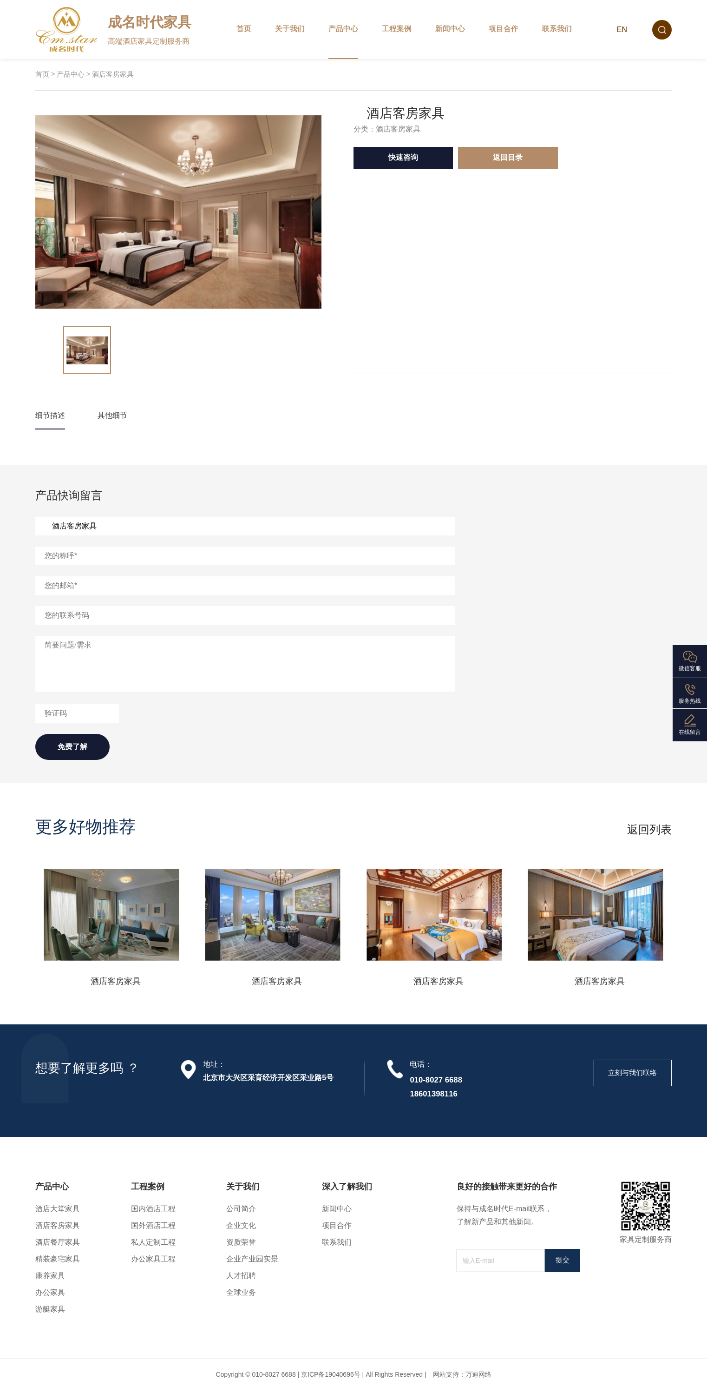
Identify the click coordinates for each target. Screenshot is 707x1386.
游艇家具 (50, 1309)
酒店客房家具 (113, 74)
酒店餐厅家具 (57, 1242)
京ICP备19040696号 (330, 1374)
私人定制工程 (153, 1242)
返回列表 (649, 829)
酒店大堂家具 (57, 1209)
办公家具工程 (153, 1259)
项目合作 (503, 29)
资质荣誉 (241, 1242)
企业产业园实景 (252, 1259)
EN (622, 29)
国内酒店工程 (153, 1209)
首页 (243, 29)
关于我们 (290, 29)
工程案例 (397, 29)
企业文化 (241, 1225)
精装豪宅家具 (57, 1259)
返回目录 (508, 157)
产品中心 (343, 29)
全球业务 (241, 1292)
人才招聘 (241, 1276)
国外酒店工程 (153, 1225)
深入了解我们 (347, 1186)
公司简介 (241, 1209)
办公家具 (50, 1292)
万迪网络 (478, 1374)
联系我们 (557, 29)
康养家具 (50, 1276)
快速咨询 (403, 157)
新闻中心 (450, 29)
